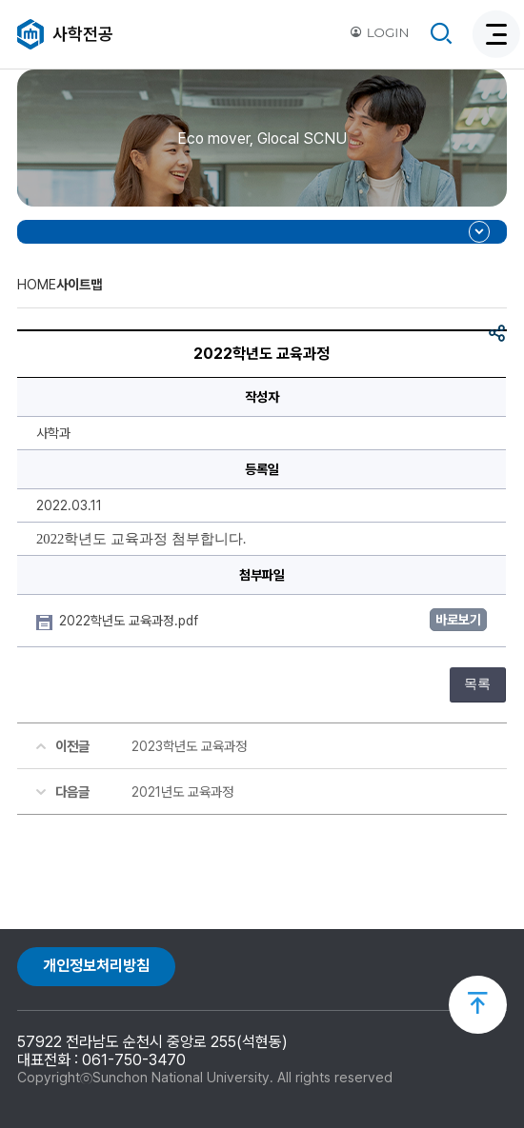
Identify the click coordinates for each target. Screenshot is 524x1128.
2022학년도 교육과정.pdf (130, 620)
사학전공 (82, 34)
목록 (477, 684)
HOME (36, 284)
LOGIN (379, 32)
